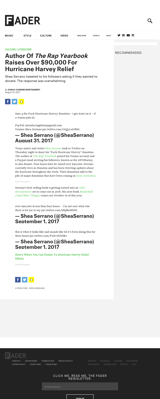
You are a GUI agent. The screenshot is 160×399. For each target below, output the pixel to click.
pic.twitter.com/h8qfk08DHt (59, 210)
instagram (135, 35)
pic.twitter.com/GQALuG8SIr (61, 129)
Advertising (31, 360)
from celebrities (85, 175)
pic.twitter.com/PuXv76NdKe (48, 235)
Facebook (105, 360)
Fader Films (51, 364)
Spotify (124, 364)
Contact (16, 360)
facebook (125, 35)
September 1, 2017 (37, 220)
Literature (24, 49)
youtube (130, 35)
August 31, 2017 (34, 140)
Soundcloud (110, 364)
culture (10, 49)
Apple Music (93, 364)
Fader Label (35, 364)
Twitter (120, 35)
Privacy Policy (66, 360)
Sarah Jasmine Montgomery (24, 89)
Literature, (21, 288)
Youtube (118, 360)
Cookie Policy (18, 364)
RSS (134, 364)
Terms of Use (47, 360)
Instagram (132, 360)
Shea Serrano (53, 148)
